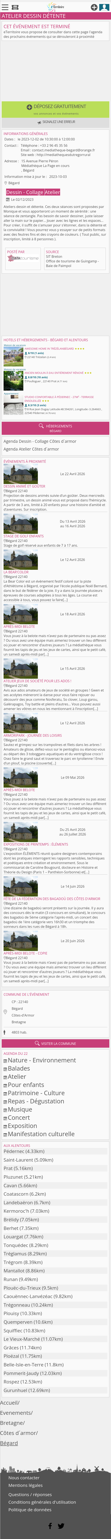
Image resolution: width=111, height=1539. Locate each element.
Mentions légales (25, 1485)
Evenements (15, 1412)
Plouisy (11, 1313)
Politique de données (30, 1510)
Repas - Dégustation (36, 1101)
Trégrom (13, 1262)
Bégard (17, 1008)
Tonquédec (16, 1245)
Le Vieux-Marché (22, 1339)
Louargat (13, 1236)
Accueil (9, 1402)
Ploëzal (11, 1356)
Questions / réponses (30, 1494)
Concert (19, 1117)
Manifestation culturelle (41, 1134)
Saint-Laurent (18, 1160)
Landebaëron (18, 1202)
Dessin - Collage (25, 192)
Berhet (11, 1228)
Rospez (11, 1381)
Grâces (11, 1347)
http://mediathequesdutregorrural (63, 154)
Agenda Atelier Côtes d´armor (31, 449)
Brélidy (11, 1219)
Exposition (22, 1125)
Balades (19, 1068)
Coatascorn (16, 1194)
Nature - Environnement (42, 1060)
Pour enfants (26, 1084)
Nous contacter (24, 1478)
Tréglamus (15, 1253)
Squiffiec (13, 1330)
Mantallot (14, 1270)
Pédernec (14, 1151)
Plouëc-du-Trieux (22, 1288)
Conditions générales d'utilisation (42, 1502)
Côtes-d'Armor (23, 1015)
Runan (11, 1279)
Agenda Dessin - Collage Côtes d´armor (40, 441)
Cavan (10, 1185)
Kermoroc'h (16, 1211)
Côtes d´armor (18, 1433)
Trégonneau (17, 1305)
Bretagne (19, 1022)
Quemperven (18, 1322)
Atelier (52, 192)
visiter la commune (55, 1043)
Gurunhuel (15, 1390)
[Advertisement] (55, 71)
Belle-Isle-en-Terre (24, 1364)
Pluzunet (13, 1177)
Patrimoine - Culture (36, 1093)
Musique (20, 1109)
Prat (8, 1168)
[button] (55, 109)
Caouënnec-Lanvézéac (28, 1296)
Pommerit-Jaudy (21, 1373)
